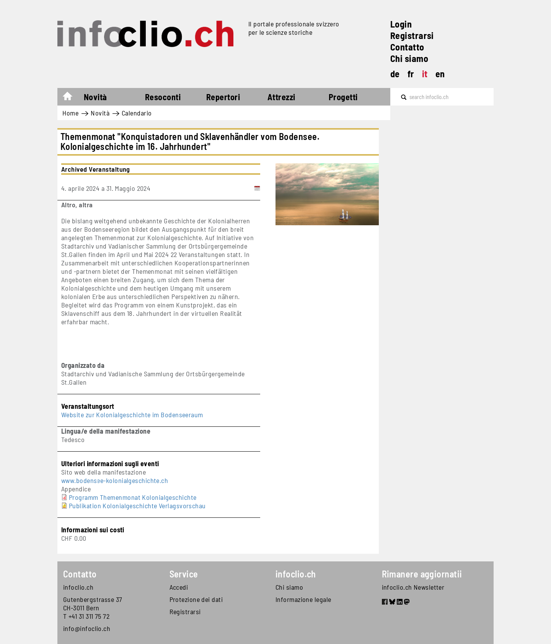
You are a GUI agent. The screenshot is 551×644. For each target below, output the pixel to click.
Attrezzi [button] (281, 97)
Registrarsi (412, 35)
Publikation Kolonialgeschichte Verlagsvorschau (137, 505)
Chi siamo (409, 58)
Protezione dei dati (196, 599)
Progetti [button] (343, 97)
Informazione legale (303, 599)
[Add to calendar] (257, 188)
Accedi (179, 587)
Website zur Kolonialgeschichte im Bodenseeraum (132, 414)
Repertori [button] (223, 97)
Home (71, 98)
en (440, 73)
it (425, 73)
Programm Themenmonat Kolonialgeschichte (133, 497)
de (395, 73)
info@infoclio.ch (86, 628)
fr (411, 73)
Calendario (137, 113)
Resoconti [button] (163, 97)
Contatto (407, 46)
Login (401, 23)
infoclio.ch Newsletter (413, 587)
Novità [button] (95, 97)
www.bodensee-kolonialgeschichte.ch (114, 480)
